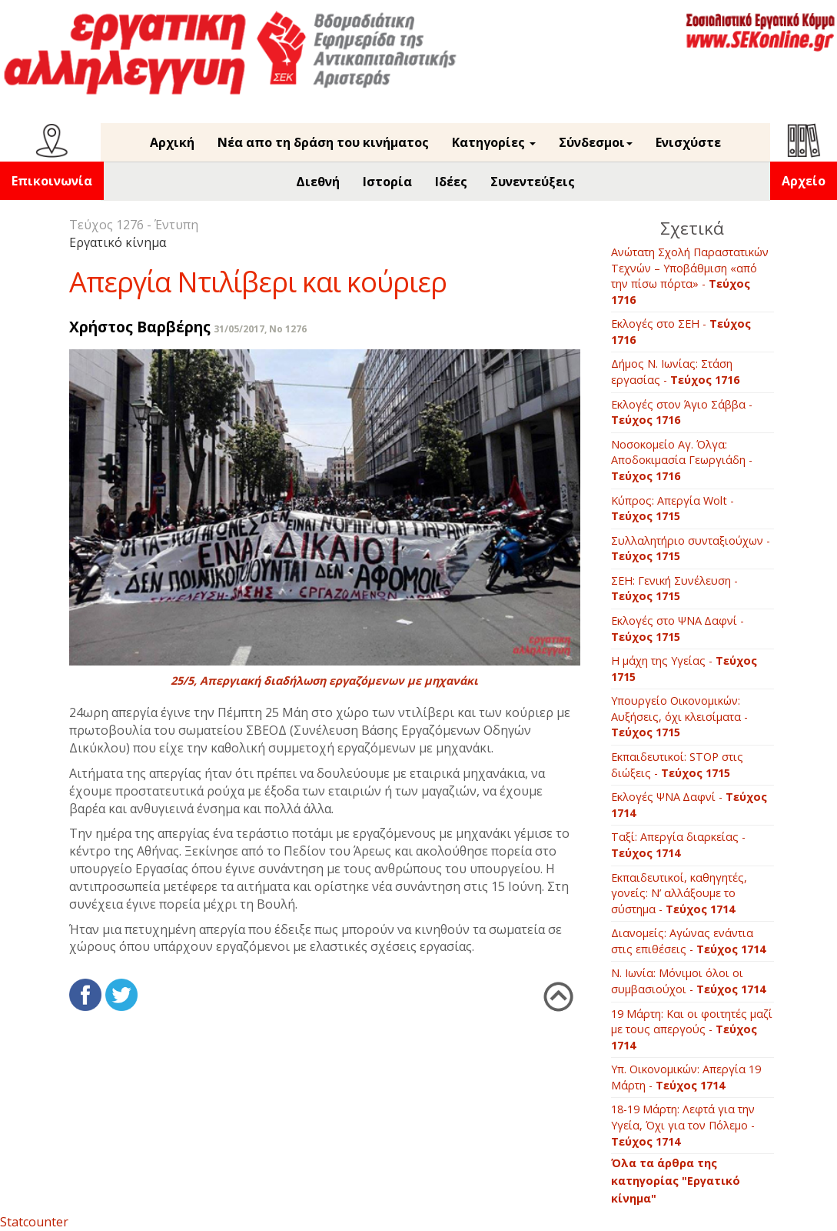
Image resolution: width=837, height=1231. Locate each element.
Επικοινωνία (52, 180)
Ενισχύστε (688, 142)
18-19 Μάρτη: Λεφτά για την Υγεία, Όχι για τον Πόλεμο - (683, 1125)
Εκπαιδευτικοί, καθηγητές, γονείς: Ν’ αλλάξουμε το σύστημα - (679, 893)
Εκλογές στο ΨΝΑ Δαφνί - (677, 628)
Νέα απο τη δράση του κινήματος (323, 142)
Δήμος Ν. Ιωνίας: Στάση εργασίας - (675, 371)
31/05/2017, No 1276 (260, 328)
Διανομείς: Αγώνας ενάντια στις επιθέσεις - (688, 941)
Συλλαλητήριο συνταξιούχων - (690, 548)
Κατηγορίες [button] (494, 142)
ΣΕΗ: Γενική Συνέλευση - (674, 588)
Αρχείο (803, 180)
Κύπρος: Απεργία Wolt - (672, 508)
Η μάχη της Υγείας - (684, 668)
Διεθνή (318, 181)
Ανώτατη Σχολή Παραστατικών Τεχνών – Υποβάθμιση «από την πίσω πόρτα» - (690, 276)
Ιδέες (451, 181)
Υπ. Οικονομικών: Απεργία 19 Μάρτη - (686, 1077)
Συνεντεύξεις (532, 181)
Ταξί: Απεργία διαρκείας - (678, 844)
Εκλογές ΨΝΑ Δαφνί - (689, 804)
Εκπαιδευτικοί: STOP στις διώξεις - (677, 764)
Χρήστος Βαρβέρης (140, 326)
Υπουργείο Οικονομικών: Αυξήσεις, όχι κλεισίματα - (679, 716)
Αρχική (172, 142)
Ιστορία (387, 181)
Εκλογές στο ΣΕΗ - (681, 331)
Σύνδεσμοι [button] (596, 142)
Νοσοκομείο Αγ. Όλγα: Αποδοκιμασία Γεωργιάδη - (681, 460)
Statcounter (34, 1221)
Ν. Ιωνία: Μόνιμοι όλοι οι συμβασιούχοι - (688, 981)
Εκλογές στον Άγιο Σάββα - (681, 412)
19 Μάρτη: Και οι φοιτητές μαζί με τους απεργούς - (691, 1029)
